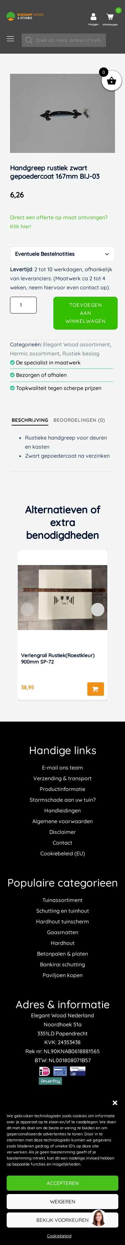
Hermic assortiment (35, 353)
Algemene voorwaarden (62, 821)
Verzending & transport (62, 778)
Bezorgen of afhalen (38, 375)
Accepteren (63, 1183)
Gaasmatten (62, 932)
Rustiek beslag (80, 353)
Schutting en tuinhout (62, 910)
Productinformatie (62, 789)
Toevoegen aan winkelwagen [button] (95, 689)
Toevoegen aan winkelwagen (85, 313)
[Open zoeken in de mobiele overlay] (64, 40)
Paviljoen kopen (63, 975)
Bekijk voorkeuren (62, 1220)
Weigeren (62, 1201)
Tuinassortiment (62, 900)
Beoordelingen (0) (79, 420)
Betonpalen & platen (62, 953)
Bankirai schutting (62, 964)
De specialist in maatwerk (45, 362)
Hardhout (63, 943)
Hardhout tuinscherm (62, 921)
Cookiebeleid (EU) (62, 853)
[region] (98, 1218)
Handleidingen (62, 810)
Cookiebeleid (59, 1235)
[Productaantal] (23, 305)
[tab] (30, 420)
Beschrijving (30, 420)
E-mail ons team (62, 767)
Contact (62, 842)
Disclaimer (62, 832)
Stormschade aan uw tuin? (63, 799)
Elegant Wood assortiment (76, 344)
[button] (115, 1102)
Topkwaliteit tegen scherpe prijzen (55, 388)
